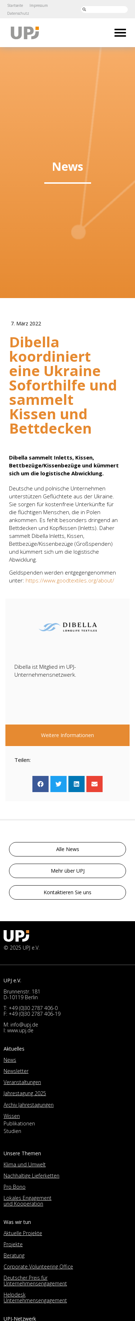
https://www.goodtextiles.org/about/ (70, 580)
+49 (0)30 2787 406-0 (33, 1008)
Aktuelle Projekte (23, 1233)
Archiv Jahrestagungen (29, 1104)
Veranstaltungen (22, 1082)
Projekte (13, 1244)
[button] (40, 784)
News (10, 1059)
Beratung (14, 1255)
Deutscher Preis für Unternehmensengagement (35, 1280)
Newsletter (16, 1071)
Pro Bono (15, 1186)
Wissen (12, 1115)
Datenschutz (18, 13)
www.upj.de (20, 1030)
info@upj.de (24, 1024)
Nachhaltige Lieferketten (31, 1175)
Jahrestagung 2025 (25, 1093)
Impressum (39, 5)
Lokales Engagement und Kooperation (27, 1200)
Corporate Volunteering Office (38, 1266)
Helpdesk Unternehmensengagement (35, 1297)
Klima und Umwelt (25, 1164)
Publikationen (19, 1123)
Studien (12, 1131)
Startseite (15, 5)
